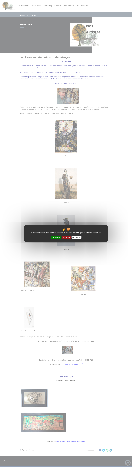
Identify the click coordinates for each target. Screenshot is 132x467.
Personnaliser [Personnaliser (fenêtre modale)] (76, 237)
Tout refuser (66, 237)
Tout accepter (56, 237)
